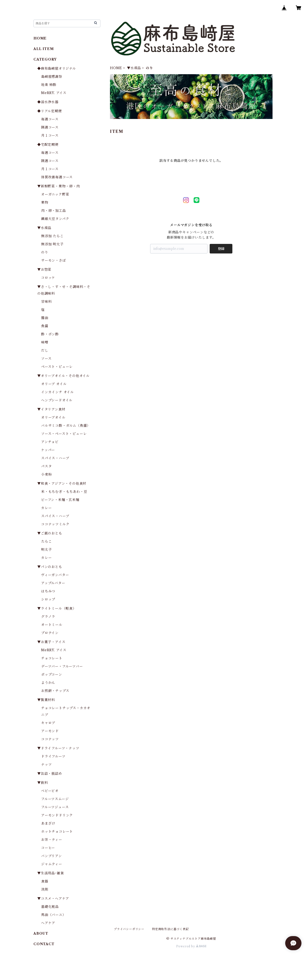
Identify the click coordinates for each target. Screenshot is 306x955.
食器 (44, 881)
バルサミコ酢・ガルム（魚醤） (65, 425)
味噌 (44, 342)
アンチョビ (50, 442)
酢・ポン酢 (50, 334)
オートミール (51, 625)
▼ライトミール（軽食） (56, 608)
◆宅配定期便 (48, 144)
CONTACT (44, 944)
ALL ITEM (43, 49)
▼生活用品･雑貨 (50, 873)
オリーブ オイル (53, 384)
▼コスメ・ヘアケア (53, 898)
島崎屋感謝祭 (51, 76)
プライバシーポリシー (129, 929)
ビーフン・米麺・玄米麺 (60, 500)
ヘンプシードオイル (56, 400)
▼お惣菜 (44, 269)
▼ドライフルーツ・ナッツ (58, 748)
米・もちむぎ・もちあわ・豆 (64, 491)
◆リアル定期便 (49, 111)
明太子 (46, 549)
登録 (221, 249)
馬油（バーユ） (53, 915)
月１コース (50, 135)
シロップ (48, 599)
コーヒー (48, 848)
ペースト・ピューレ (57, 367)
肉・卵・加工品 (53, 210)
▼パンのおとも (49, 567)
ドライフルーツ (53, 756)
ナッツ (46, 764)
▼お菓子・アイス (51, 642)
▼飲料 (42, 783)
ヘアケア (48, 923)
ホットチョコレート (57, 831)
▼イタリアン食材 (51, 409)
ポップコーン (51, 674)
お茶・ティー (51, 839)
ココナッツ (50, 739)
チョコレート (51, 658)
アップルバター (53, 583)
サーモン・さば (53, 260)
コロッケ (48, 277)
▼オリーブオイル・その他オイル (63, 376)
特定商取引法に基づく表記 (170, 929)
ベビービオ (50, 791)
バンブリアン (51, 856)
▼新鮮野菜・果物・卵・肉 (58, 186)
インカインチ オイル (57, 392)
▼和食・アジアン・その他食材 (61, 483)
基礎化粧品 (50, 906)
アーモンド (50, 731)
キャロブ (48, 723)
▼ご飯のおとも (49, 533)
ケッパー (48, 450)
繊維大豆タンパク (55, 219)
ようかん (48, 682)
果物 (44, 202)
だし (44, 350)
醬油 (44, 318)
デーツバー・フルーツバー (62, 666)
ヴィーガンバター (55, 575)
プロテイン (50, 633)
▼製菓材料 (46, 700)
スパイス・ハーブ (55, 458)
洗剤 (44, 889)
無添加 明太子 (52, 244)
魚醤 (44, 326)
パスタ (46, 466)
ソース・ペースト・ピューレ (64, 434)
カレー (46, 508)
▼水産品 (134, 68)
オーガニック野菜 (55, 194)
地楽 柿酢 (48, 85)
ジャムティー (51, 864)
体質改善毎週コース (57, 177)
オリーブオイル (53, 417)
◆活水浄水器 (48, 102)
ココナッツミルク (55, 524)
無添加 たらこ (52, 236)
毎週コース (50, 119)
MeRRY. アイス (53, 93)
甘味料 (46, 301)
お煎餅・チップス (55, 691)
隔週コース (50, 127)
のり (44, 252)
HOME (116, 68)
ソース (46, 358)
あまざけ (48, 823)
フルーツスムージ (55, 799)
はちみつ (48, 591)
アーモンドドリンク (57, 815)
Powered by (191, 946)
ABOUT (40, 933)
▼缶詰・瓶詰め (49, 773)
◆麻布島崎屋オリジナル (56, 68)
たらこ (46, 541)
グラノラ (48, 616)
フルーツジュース (55, 807)
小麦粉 (46, 474)
